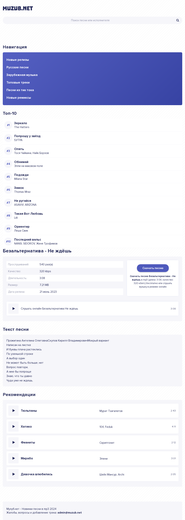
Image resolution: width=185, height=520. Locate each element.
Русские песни (17, 67)
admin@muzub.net (69, 512)
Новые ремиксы (18, 98)
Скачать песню (152, 268)
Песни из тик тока (20, 90)
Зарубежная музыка (22, 75)
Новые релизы (17, 60)
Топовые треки (18, 82)
